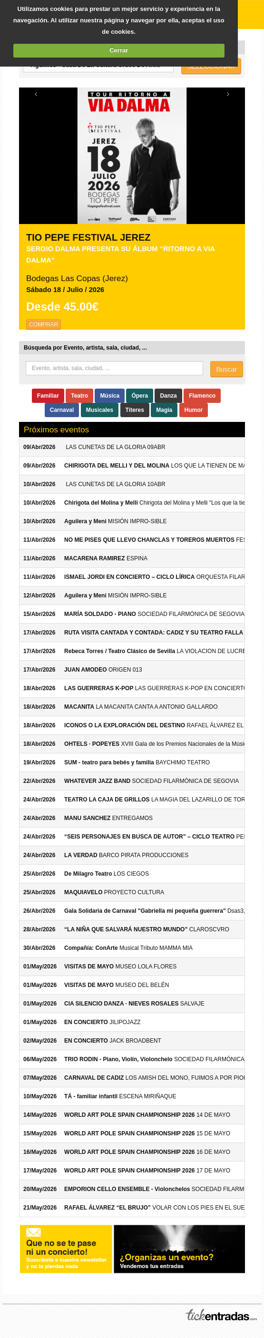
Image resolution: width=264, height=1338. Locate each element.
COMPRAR (43, 324)
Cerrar (118, 50)
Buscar (226, 369)
